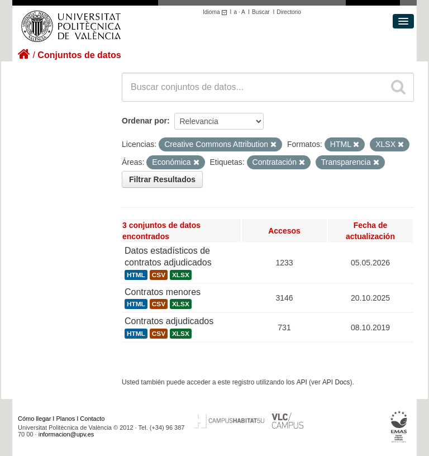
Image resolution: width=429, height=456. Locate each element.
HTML (136, 275)
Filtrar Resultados (162, 179)
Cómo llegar (34, 418)
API (302, 382)
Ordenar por (144, 120)
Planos (65, 418)
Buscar (261, 12)
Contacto (92, 418)
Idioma (216, 12)
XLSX (180, 275)
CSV (158, 275)
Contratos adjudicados (169, 321)
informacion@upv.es (66, 434)
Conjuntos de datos (79, 55)
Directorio (289, 12)
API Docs (336, 382)
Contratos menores (163, 292)
